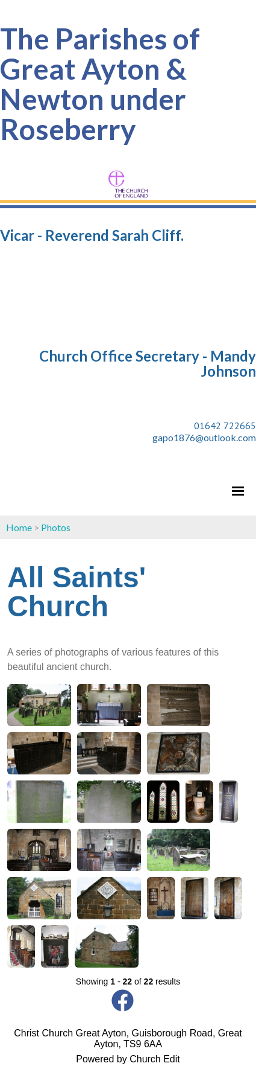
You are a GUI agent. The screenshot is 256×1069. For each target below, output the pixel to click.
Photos (55, 527)
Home (19, 527)
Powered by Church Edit (128, 1059)
